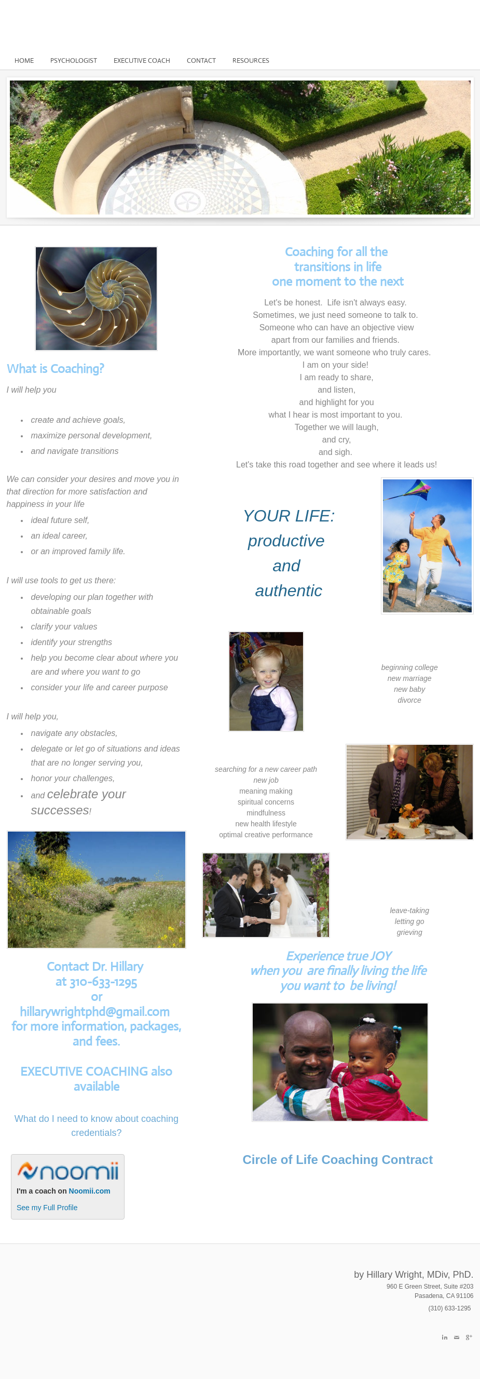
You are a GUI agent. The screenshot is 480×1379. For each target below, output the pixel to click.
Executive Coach (142, 60)
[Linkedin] (445, 1337)
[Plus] (468, 1337)
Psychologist (73, 60)
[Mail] (456, 1337)
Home (24, 60)
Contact (201, 60)
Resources (250, 60)
